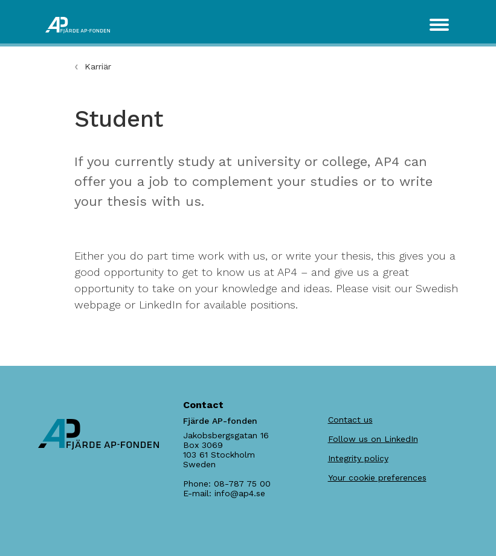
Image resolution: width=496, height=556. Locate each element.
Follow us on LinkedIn (373, 439)
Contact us (350, 419)
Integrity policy (358, 458)
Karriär (98, 66)
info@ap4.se (239, 493)
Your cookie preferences (377, 477)
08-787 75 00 (242, 483)
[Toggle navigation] (439, 25)
